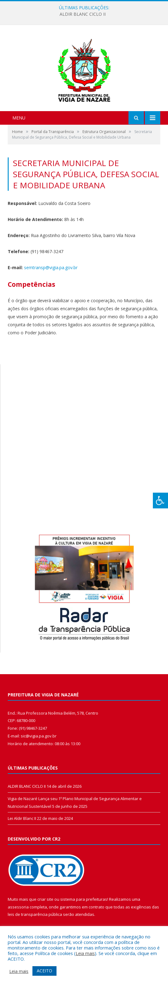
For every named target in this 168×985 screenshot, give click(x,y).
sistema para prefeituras (83, 899)
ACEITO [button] (44, 971)
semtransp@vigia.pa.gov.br (51, 267)
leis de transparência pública (35, 914)
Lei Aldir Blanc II (22, 818)
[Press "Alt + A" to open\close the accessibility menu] (160, 500)
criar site (45, 899)
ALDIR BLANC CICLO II (83, 14)
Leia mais (85, 953)
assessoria (18, 907)
